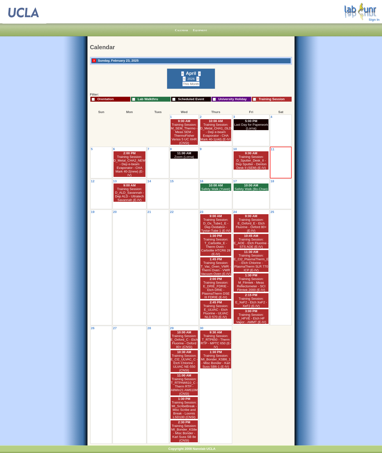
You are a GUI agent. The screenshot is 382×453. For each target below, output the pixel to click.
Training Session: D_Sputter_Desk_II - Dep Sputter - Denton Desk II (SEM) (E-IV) (251, 162)
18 (272, 181)
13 (115, 181)
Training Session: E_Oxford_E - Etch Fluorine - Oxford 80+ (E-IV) (251, 225)
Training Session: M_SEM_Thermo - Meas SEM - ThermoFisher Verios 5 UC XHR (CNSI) (184, 134)
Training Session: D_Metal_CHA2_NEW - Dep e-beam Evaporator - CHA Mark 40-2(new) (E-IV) (129, 166)
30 (201, 328)
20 (115, 212)
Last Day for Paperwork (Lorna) (251, 126)
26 (93, 328)
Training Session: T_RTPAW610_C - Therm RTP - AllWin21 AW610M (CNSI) (184, 386)
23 (201, 212)
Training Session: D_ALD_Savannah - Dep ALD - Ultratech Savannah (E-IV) (129, 194)
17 (235, 181)
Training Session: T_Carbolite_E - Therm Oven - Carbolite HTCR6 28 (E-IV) (215, 247)
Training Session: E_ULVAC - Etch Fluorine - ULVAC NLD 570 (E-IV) (215, 311)
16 (201, 181)
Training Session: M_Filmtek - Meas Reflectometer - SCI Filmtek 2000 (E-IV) (251, 284)
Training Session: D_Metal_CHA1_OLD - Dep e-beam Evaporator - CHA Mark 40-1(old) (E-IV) (215, 132)
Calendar (181, 30)
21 (149, 212)
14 (149, 181)
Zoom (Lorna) (184, 157)
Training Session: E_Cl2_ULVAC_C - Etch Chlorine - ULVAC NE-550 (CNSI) (184, 363)
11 (272, 149)
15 (172, 181)
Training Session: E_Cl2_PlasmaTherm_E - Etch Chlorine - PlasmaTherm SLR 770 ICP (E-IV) (251, 263)
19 (93, 212)
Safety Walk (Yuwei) (215, 189)
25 (272, 212)
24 (235, 212)
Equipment (200, 30)
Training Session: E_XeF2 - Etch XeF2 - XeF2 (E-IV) (251, 302)
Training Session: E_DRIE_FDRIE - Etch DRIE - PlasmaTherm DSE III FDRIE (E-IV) (216, 290)
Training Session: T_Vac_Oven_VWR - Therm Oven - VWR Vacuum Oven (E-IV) (216, 268)
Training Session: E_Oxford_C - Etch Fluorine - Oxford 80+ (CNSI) (184, 341)
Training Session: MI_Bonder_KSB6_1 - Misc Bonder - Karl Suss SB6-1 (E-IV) (216, 361)
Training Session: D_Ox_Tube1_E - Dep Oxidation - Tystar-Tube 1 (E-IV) (215, 225)
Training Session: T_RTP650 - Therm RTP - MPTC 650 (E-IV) (216, 341)
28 (149, 328)
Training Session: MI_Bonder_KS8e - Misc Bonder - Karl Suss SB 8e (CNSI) (184, 433)
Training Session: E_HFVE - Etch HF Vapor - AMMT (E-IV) (251, 318)
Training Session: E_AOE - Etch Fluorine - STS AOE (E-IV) (251, 243)
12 (93, 181)
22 (172, 212)
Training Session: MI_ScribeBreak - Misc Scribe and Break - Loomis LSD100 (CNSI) (184, 410)
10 (235, 149)
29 (172, 328)
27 (115, 328)
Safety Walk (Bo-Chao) (251, 189)
